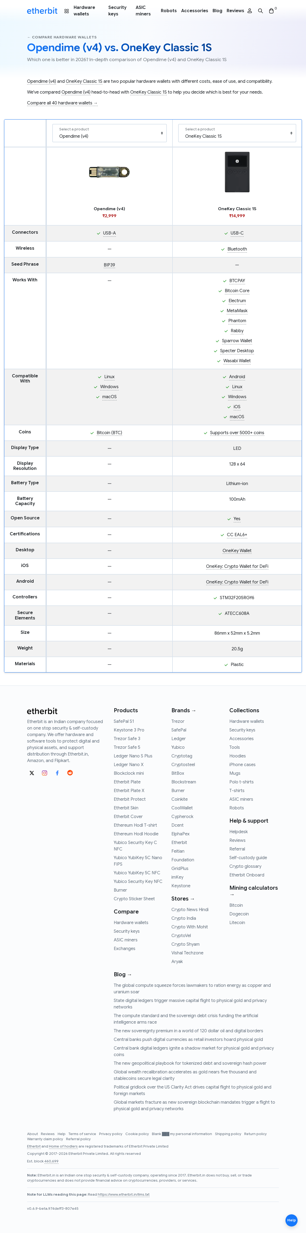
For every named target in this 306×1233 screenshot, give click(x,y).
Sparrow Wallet (237, 341)
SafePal (178, 730)
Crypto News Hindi (190, 909)
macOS (109, 397)
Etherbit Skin (126, 808)
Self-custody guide (248, 858)
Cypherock (182, 816)
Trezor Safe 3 (127, 738)
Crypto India (183, 918)
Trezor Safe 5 (127, 747)
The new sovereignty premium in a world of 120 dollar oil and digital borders (188, 1031)
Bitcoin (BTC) (109, 433)
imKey (177, 877)
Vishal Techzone (187, 953)
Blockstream (183, 782)
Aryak (177, 961)
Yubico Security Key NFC (138, 881)
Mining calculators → (253, 891)
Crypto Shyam (185, 944)
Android (237, 377)
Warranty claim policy (45, 1139)
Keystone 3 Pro (129, 730)
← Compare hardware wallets (62, 37)
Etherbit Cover (128, 816)
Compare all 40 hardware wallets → (62, 103)
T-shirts (237, 790)
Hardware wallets (84, 11)
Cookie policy (137, 1134)
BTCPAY (237, 280)
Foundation (182, 860)
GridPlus (179, 868)
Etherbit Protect (130, 799)
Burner (120, 890)
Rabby (237, 331)
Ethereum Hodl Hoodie (136, 834)
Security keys (117, 11)
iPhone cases (242, 764)
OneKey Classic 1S (84, 81)
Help (62, 1134)
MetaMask (237, 311)
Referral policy (78, 1139)
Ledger (178, 738)
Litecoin (237, 922)
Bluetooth (237, 249)
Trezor (177, 721)
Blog (217, 11)
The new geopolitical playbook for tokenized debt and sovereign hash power (190, 1063)
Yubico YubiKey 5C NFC (137, 873)
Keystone (180, 886)
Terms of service (83, 1134)
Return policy (255, 1134)
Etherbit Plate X (129, 790)
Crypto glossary (245, 866)
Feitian (177, 851)
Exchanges (124, 948)
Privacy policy (111, 1134)
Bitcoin (236, 905)
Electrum (237, 301)
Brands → (183, 710)
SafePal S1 (124, 721)
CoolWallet (182, 808)
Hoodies (237, 756)
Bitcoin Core (237, 291)
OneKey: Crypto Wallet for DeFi (237, 566)
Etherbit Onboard (246, 875)
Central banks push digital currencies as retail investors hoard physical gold (188, 1039)
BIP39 (109, 265)
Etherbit (179, 842)
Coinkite (179, 799)
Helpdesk (238, 832)
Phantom (237, 321)
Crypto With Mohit (189, 927)
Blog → (123, 974)
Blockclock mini (129, 773)
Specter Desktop (237, 351)
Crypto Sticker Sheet (134, 899)
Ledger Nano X (129, 764)
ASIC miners (143, 11)
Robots (169, 11)
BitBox (177, 773)
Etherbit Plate (127, 782)
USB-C (237, 233)
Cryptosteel (183, 764)
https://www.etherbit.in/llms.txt (123, 1194)
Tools (234, 747)
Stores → (183, 898)
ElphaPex (180, 834)
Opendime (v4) (41, 81)
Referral (237, 849)
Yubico (178, 747)
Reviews (235, 11)
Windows (109, 387)
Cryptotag (181, 756)
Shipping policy (228, 1134)
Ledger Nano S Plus (133, 756)
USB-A (109, 233)
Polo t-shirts (241, 782)
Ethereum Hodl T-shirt (135, 825)
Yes (237, 519)
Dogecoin (239, 914)
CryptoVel (181, 935)
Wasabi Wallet (237, 361)
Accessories (194, 11)
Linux (109, 377)
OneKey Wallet (237, 550)
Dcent (177, 825)
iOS (237, 407)
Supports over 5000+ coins (237, 433)
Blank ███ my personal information (182, 1134)
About (33, 1134)
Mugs (234, 773)
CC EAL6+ (237, 535)
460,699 (51, 1161)
